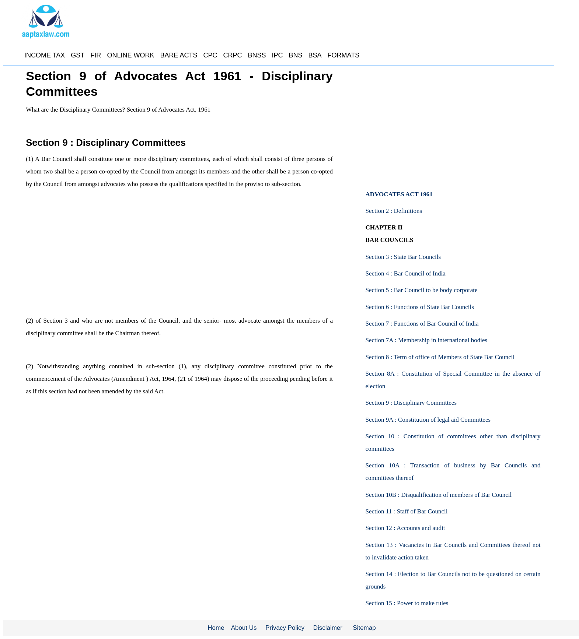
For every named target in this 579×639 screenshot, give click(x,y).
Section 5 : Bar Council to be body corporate (422, 290)
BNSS (257, 55)
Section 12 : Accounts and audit (405, 527)
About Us (244, 627)
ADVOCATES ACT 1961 (399, 194)
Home (215, 627)
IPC (277, 55)
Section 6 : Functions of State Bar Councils (420, 306)
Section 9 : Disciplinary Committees (411, 402)
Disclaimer (327, 627)
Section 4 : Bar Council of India (406, 273)
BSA (315, 55)
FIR (95, 55)
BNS (296, 55)
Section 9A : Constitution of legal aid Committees (428, 419)
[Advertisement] (179, 258)
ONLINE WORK (130, 55)
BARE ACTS (178, 55)
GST (77, 55)
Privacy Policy (284, 627)
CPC (210, 55)
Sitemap (364, 627)
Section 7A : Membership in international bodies (427, 340)
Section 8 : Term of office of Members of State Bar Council (440, 357)
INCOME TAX (44, 55)
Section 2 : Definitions (394, 210)
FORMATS (344, 55)
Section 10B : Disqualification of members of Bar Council (439, 494)
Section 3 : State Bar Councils (403, 256)
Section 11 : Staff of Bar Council (407, 511)
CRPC (232, 55)
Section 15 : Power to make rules (407, 603)
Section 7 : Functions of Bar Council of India (422, 323)
